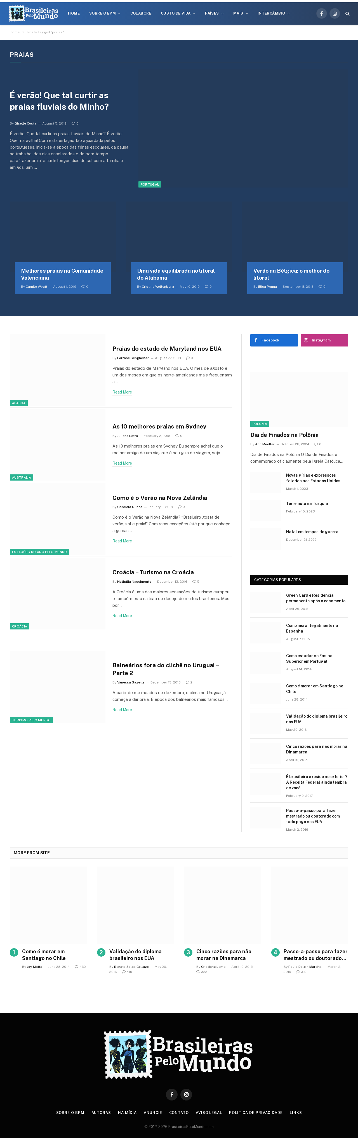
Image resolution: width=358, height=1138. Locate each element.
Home (74, 13)
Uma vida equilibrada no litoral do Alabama (176, 274)
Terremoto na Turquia (307, 503)
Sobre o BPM (102, 13)
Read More (122, 392)
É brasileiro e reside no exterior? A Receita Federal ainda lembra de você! (316, 782)
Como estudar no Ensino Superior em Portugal (309, 659)
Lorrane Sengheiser (133, 358)
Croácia (19, 626)
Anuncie (153, 1113)
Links (296, 1113)
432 (80, 967)
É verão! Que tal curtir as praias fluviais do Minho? (61, 101)
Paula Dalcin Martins (305, 967)
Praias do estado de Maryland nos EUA (167, 348)
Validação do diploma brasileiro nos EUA (316, 719)
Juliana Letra (127, 436)
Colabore (140, 13)
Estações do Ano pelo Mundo (39, 552)
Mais (238, 13)
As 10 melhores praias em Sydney (159, 426)
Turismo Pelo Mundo (31, 720)
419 (127, 972)
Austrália (21, 477)
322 (201, 972)
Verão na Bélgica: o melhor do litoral (291, 274)
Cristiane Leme (213, 967)
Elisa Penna (267, 287)
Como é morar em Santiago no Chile (314, 689)
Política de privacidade (256, 1113)
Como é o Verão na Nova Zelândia (159, 497)
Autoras (101, 1113)
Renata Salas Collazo (131, 967)
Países (212, 13)
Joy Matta (34, 967)
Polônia (260, 423)
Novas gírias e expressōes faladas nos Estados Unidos (313, 478)
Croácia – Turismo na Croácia (153, 572)
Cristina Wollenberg (158, 287)
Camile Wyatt (36, 287)
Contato (179, 1113)
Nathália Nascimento (134, 582)
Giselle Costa (25, 123)
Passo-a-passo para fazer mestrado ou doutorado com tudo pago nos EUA (313, 816)
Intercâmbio (271, 13)
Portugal (150, 184)
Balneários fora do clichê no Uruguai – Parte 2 (165, 669)
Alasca (18, 403)
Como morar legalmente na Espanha (312, 628)
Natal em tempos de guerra (312, 532)
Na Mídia (127, 1113)
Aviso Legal (209, 1113)
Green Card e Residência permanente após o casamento (315, 598)
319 (301, 972)
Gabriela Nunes (129, 507)
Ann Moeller (265, 444)
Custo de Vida (176, 13)
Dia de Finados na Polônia (284, 435)
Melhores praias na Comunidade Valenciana (62, 274)
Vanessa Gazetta (131, 682)
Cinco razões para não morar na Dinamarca (316, 749)
